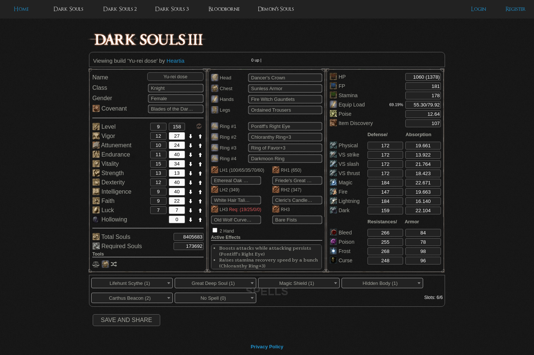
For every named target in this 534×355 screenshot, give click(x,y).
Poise (341, 114)
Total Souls (111, 237)
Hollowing (109, 219)
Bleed (341, 233)
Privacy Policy (267, 346)
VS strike (344, 155)
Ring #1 (223, 126)
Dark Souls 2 (120, 9)
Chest (222, 88)
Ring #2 (223, 137)
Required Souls (117, 246)
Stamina (343, 95)
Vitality (105, 164)
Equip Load (347, 105)
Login (478, 9)
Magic (341, 182)
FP (337, 86)
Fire (338, 192)
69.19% (396, 104)
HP (338, 77)
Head (221, 77)
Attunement (111, 145)
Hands (222, 99)
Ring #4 (223, 158)
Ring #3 (223, 148)
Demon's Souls (276, 9)
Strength (108, 173)
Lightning (345, 201)
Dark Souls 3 (172, 9)
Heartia (175, 60)
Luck (103, 210)
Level (104, 127)
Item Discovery (351, 123)
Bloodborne (224, 9)
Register (515, 9)
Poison (342, 242)
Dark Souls (68, 9)
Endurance (111, 154)
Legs (220, 110)
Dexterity (108, 182)
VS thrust (345, 173)
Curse (341, 260)
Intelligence (111, 191)
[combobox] (132, 283)
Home (21, 9)
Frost (340, 251)
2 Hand (227, 231)
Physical (344, 145)
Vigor (103, 136)
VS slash (344, 164)
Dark (339, 210)
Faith (103, 201)
